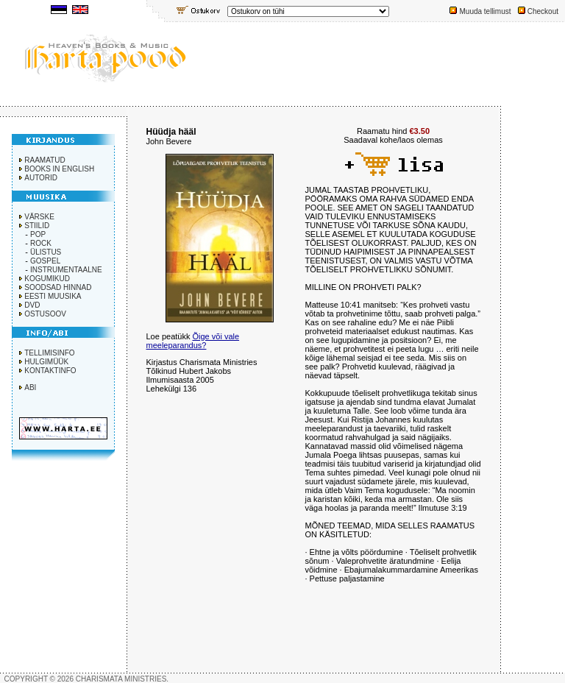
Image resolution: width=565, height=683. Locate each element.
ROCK (40, 243)
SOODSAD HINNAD (57, 287)
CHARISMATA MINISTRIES (121, 679)
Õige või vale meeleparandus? (193, 341)
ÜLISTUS (45, 252)
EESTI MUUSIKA (52, 296)
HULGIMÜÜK (46, 362)
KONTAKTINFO (50, 371)
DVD (32, 305)
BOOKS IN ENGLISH (59, 169)
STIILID (36, 226)
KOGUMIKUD (47, 279)
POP (38, 234)
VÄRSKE (39, 217)
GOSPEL (45, 261)
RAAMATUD (44, 160)
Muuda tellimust (485, 11)
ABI (30, 387)
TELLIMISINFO (49, 353)
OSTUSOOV (45, 314)
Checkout (542, 11)
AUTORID (40, 178)
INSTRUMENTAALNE (66, 270)
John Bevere (169, 141)
